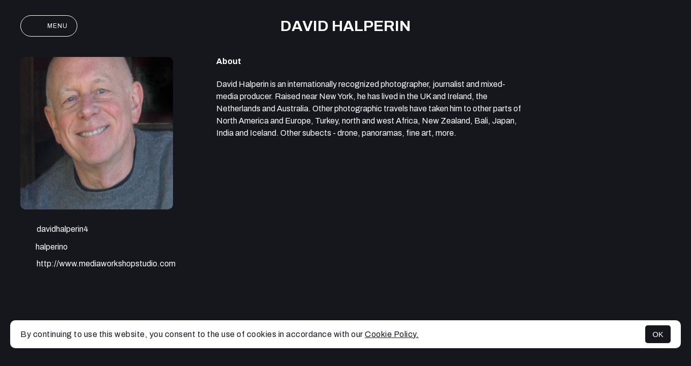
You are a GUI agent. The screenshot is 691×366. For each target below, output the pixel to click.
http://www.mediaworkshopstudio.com (98, 264)
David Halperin (345, 26)
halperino (44, 247)
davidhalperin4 (54, 230)
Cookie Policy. (392, 334)
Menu (49, 26)
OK (658, 334)
